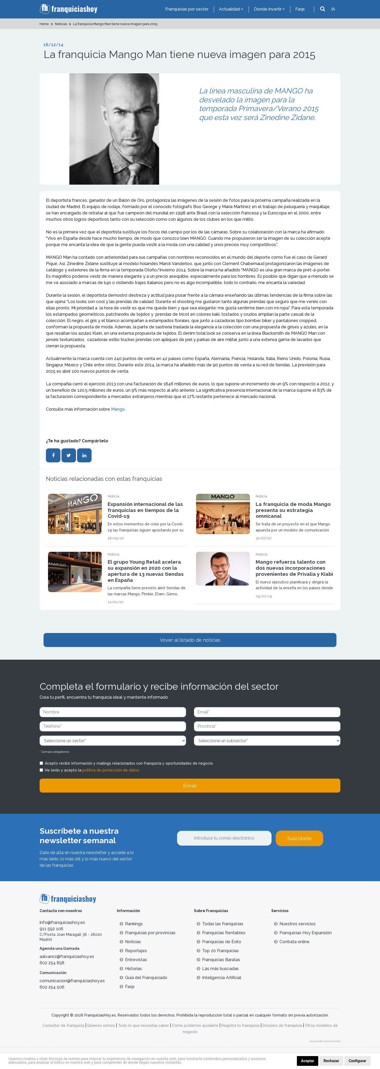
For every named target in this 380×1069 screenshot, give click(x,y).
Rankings (131, 923)
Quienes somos (101, 1025)
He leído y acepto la (92, 770)
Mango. (118, 409)
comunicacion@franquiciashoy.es (72, 980)
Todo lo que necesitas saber (143, 1025)
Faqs (300, 9)
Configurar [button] (357, 1061)
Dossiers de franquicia (282, 1025)
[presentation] (217, 860)
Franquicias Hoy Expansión (303, 932)
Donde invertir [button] (268, 9)
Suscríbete (299, 838)
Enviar (190, 785)
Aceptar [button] (307, 1061)
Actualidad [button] (229, 9)
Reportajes (133, 950)
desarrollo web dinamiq (325, 1041)
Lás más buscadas (218, 968)
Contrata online (292, 941)
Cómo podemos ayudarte (195, 1025)
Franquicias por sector (186, 9)
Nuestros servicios (295, 923)
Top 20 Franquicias (218, 950)
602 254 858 (52, 962)
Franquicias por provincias (147, 932)
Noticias (130, 941)
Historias (131, 968)
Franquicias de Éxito (219, 941)
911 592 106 (51, 928)
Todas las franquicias (220, 923)
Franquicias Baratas (218, 959)
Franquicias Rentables (221, 932)
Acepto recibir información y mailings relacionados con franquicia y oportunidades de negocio (129, 763)
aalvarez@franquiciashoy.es (67, 956)
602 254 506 (52, 987)
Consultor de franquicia (63, 1025)
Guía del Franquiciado (143, 977)
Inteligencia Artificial (219, 977)
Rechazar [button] (331, 1061)
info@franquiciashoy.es (62, 922)
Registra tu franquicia (240, 1025)
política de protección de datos (110, 770)
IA (333, 9)
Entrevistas (133, 959)
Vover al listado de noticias (190, 640)
